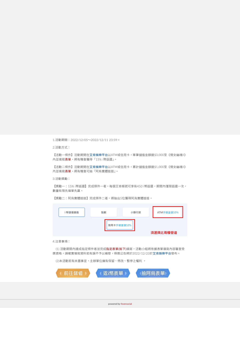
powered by (120, 303)
